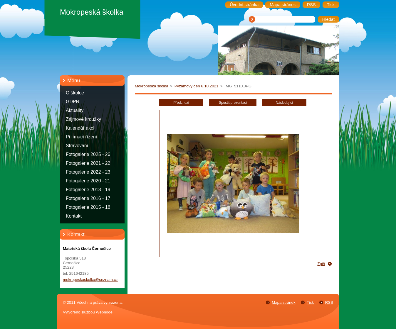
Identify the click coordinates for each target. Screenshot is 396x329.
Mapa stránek (283, 302)
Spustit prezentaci (233, 103)
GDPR (72, 101)
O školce (75, 92)
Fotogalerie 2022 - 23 (88, 171)
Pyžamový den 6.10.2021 (196, 86)
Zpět (321, 264)
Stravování (77, 145)
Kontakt (74, 215)
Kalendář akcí (80, 128)
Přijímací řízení (81, 136)
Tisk (310, 302)
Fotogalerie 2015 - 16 (88, 207)
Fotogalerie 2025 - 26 (88, 154)
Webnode (104, 312)
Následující (284, 103)
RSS (329, 302)
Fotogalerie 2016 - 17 (88, 198)
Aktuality (74, 110)
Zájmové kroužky (83, 119)
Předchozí (181, 103)
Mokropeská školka (151, 86)
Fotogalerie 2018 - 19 (88, 189)
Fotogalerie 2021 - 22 (88, 163)
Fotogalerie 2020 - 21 (88, 180)
